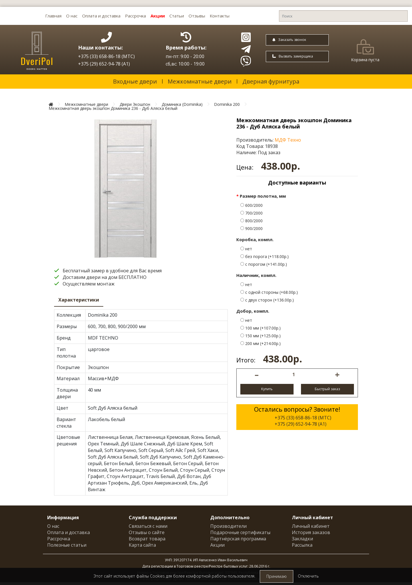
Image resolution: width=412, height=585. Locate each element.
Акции (157, 16)
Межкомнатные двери (199, 81)
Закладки (302, 539)
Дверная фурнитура (270, 81)
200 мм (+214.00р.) (260, 343)
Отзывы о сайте (147, 532)
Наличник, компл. (256, 275)
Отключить (308, 576)
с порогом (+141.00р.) (263, 264)
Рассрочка (135, 16)
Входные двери (135, 81)
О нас (72, 16)
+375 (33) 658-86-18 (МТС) (106, 56)
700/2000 (251, 213)
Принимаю (276, 576)
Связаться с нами (148, 526)
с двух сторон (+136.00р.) (267, 300)
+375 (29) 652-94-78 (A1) (104, 64)
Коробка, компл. (255, 239)
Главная (53, 16)
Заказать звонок (289, 39)
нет (246, 248)
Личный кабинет (311, 526)
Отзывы (197, 16)
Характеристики (78, 300)
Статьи (176, 16)
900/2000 (251, 228)
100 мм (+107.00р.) (260, 328)
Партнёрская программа (238, 539)
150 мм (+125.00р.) (260, 335)
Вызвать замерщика (292, 56)
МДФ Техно (288, 140)
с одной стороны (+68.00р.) (269, 292)
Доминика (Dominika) (182, 104)
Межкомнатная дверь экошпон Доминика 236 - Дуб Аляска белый (113, 108)
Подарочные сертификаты (240, 532)
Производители (228, 526)
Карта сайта (142, 545)
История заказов (311, 532)
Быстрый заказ (327, 388)
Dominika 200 (227, 104)
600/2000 (251, 205)
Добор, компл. (252, 311)
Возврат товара (147, 539)
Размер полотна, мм (263, 196)
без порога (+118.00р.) (264, 256)
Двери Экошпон (135, 104)
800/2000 (251, 220)
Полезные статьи (66, 545)
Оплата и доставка (101, 16)
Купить (267, 388)
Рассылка (302, 545)
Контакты (219, 16)
